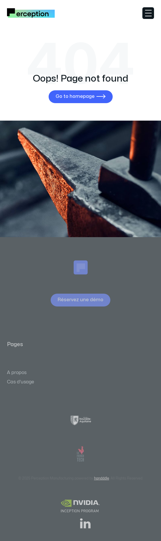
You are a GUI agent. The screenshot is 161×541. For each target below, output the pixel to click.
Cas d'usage (20, 382)
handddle (101, 478)
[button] (148, 13)
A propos (16, 372)
